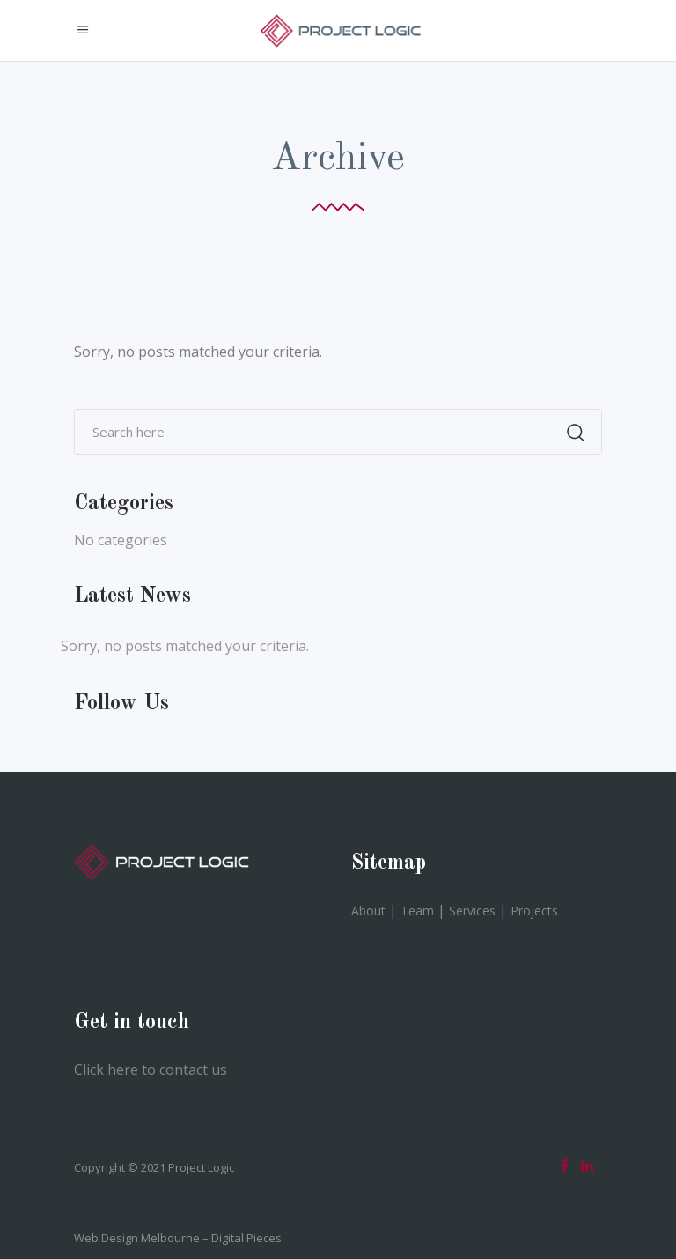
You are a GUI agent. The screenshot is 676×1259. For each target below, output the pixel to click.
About (368, 910)
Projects (534, 910)
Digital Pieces (246, 1238)
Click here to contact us (150, 1069)
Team (417, 910)
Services (472, 910)
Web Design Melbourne (137, 1238)
